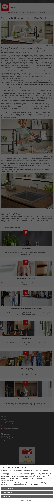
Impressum (23, 500)
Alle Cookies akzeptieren (8, 488)
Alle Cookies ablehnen (7, 492)
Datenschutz (30, 500)
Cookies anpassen (6, 496)
